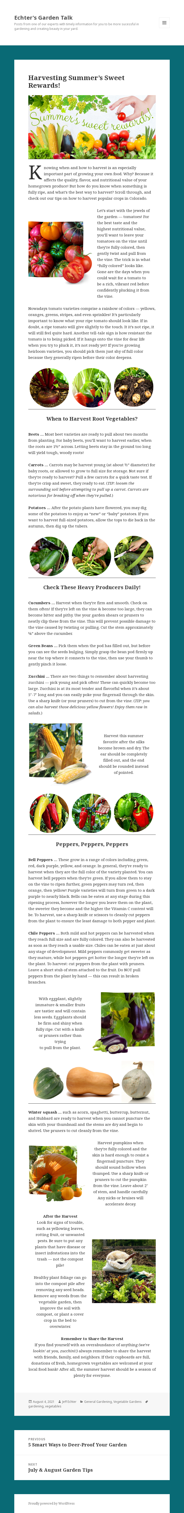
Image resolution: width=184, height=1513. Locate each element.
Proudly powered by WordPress (51, 1503)
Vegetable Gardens (127, 1401)
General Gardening (98, 1401)
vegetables (53, 1406)
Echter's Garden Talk (43, 17)
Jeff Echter (69, 1401)
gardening (36, 1406)
